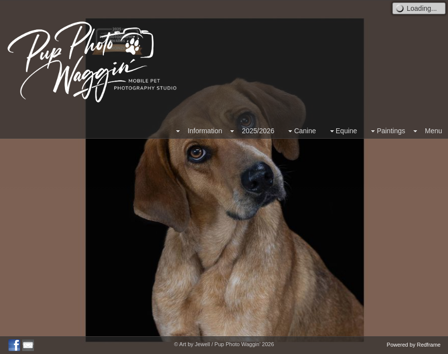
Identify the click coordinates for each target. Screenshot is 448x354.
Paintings (387, 131)
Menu (433, 131)
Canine (301, 131)
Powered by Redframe (414, 345)
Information (205, 131)
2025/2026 (258, 131)
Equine (342, 131)
